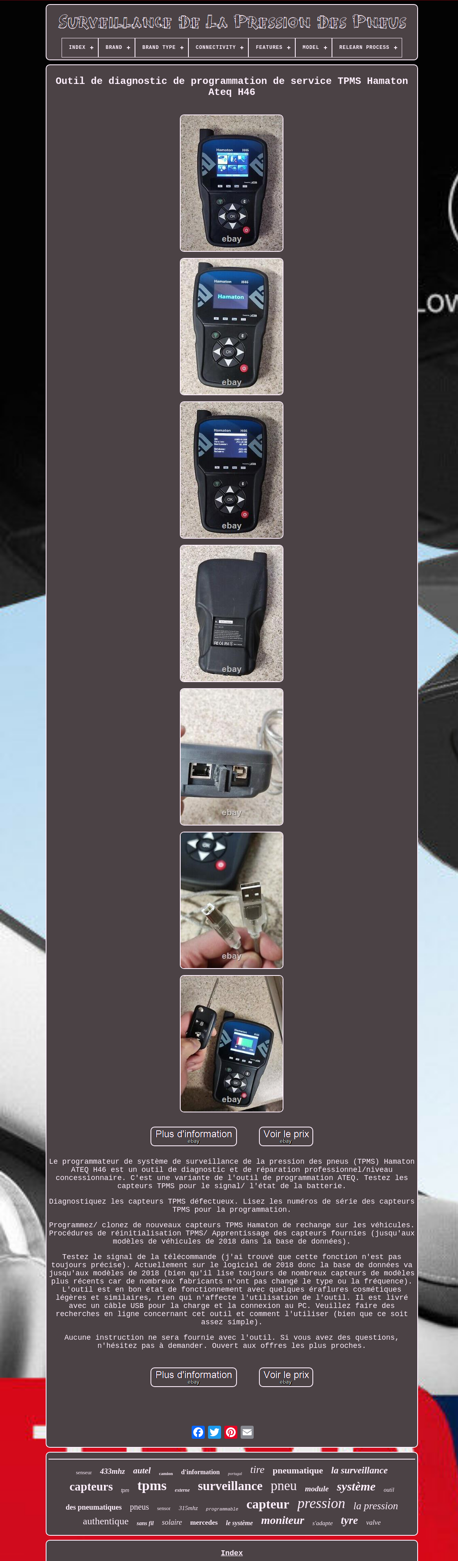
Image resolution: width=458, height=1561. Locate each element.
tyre (349, 1520)
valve (373, 1522)
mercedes (204, 1522)
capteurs (91, 1486)
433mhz (112, 1471)
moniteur (282, 1520)
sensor (163, 1508)
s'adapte (322, 1523)
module (317, 1488)
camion (166, 1473)
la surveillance (359, 1470)
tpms (152, 1485)
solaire (172, 1522)
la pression (375, 1505)
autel (141, 1470)
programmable (222, 1509)
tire (257, 1469)
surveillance (230, 1486)
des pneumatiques (94, 1507)
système (356, 1486)
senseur (84, 1472)
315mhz (188, 1508)
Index (232, 1553)
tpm (125, 1490)
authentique (105, 1521)
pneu (284, 1485)
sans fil (145, 1523)
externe (182, 1490)
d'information (200, 1472)
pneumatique (298, 1470)
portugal (235, 1473)
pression (321, 1503)
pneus (139, 1506)
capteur (267, 1504)
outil (389, 1490)
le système (239, 1522)
